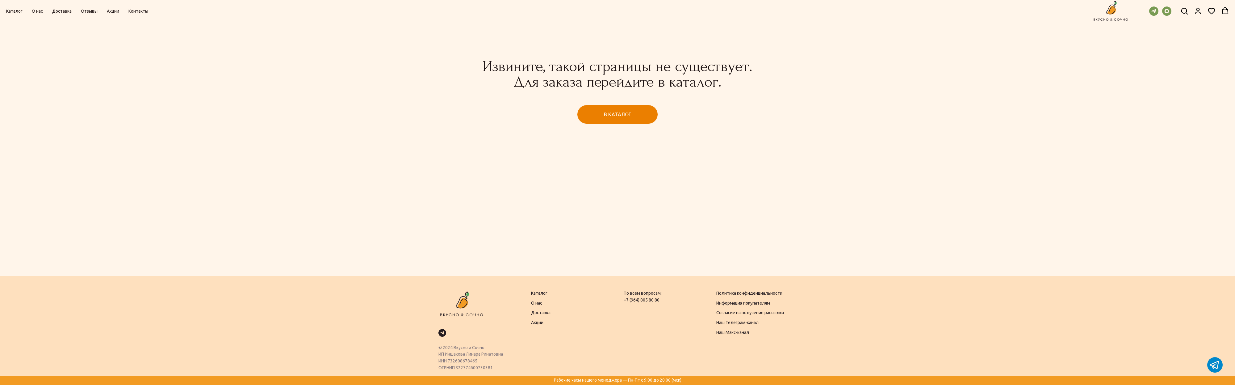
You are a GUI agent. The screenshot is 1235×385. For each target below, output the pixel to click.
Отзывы (89, 11)
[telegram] (1153, 11)
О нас (37, 11)
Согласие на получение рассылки (750, 312)
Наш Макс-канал (732, 332)
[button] (1184, 11)
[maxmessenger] (1166, 11)
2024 (448, 347)
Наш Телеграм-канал (737, 322)
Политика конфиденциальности (749, 293)
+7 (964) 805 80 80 (641, 299)
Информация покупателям (743, 303)
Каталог (14, 11)
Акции (113, 11)
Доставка (62, 11)
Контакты (138, 11)
